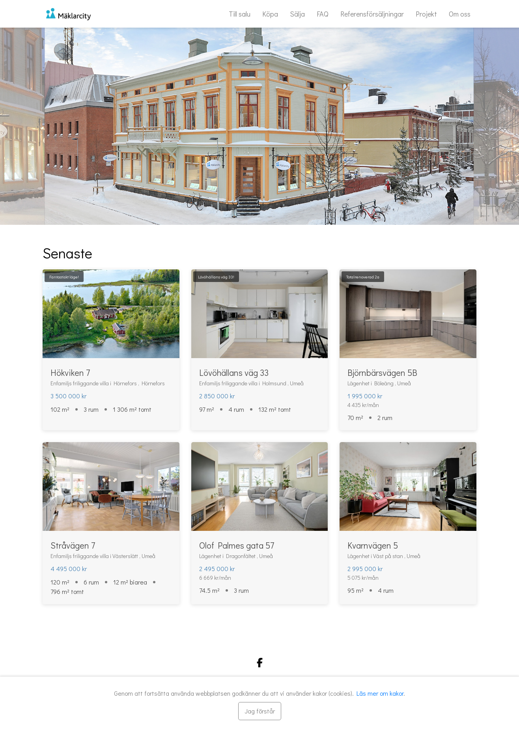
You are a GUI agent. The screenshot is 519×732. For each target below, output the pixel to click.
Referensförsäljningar (372, 14)
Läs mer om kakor (380, 693)
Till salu (239, 14)
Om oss (459, 14)
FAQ (323, 14)
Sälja (297, 14)
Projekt (426, 14)
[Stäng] (259, 711)
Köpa (270, 14)
